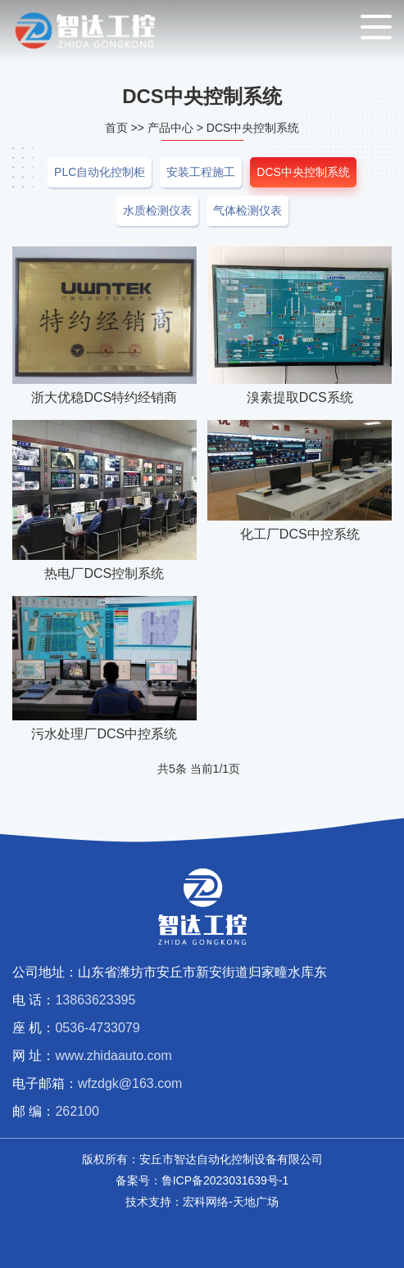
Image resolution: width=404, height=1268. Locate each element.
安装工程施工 (200, 171)
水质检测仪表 (157, 210)
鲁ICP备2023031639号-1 (225, 1180)
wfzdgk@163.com (130, 1083)
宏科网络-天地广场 (231, 1201)
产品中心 (170, 127)
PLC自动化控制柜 (99, 171)
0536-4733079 (97, 1028)
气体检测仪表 (247, 210)
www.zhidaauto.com (113, 1056)
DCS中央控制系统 (253, 127)
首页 (116, 127)
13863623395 (95, 1000)
